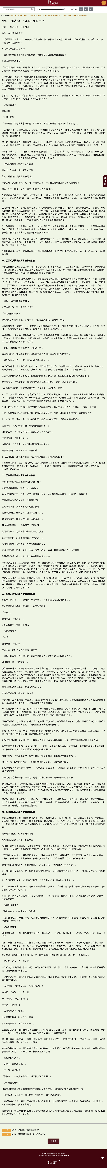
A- (81, 9)
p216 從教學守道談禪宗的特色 (21, 1130)
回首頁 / (6, 15)
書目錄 (105, 181)
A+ (91, 9)
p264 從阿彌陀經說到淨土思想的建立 (24, 1134)
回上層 (54, 1141)
